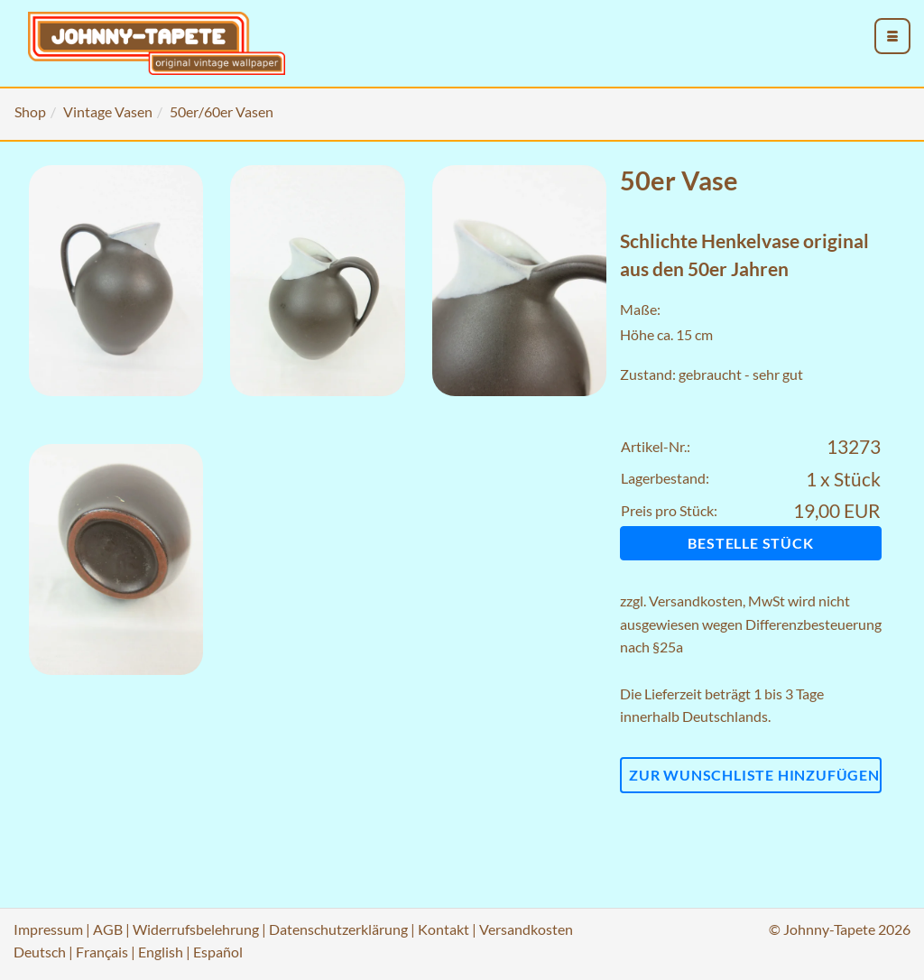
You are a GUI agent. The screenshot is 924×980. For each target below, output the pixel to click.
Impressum (48, 929)
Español (218, 951)
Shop (30, 111)
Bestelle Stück (750, 542)
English (160, 951)
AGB (108, 929)
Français (102, 951)
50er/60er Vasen (221, 111)
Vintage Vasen (107, 111)
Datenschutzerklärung (338, 929)
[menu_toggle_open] (892, 36)
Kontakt (443, 929)
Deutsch (40, 951)
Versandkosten (696, 600)
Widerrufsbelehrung (196, 929)
